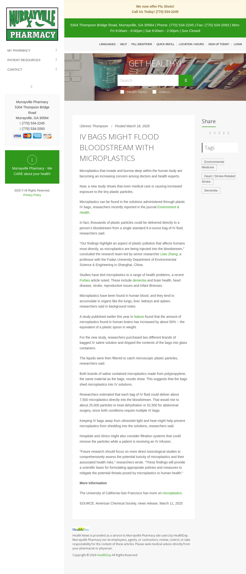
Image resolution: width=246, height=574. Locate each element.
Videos (161, 91)
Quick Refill (165, 44)
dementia (139, 280)
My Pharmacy (19, 50)
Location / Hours (191, 44)
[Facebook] (31, 87)
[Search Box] (148, 80)
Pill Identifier (141, 44)
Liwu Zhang (169, 254)
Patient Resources (24, 60)
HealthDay (104, 555)
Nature (139, 317)
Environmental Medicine (213, 164)
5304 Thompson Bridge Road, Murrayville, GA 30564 (112, 25)
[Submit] (186, 80)
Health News (133, 91)
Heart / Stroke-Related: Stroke (219, 178)
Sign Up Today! (218, 44)
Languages (107, 44)
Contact (14, 69)
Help (123, 44)
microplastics (172, 493)
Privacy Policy (32, 195)
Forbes (85, 280)
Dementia (211, 190)
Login (238, 44)
